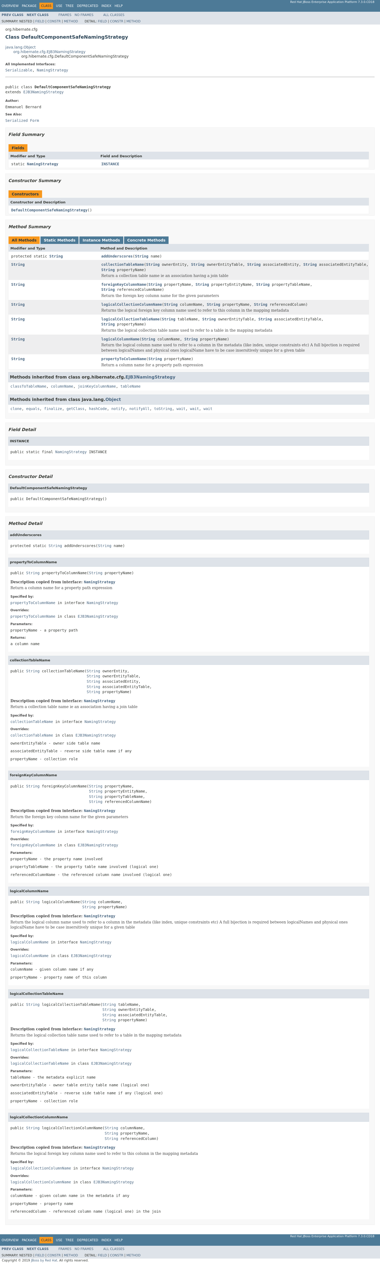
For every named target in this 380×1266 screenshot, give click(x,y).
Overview (10, 6)
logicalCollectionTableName (130, 319)
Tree (70, 6)
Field (39, 21)
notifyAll (139, 409)
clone (16, 409)
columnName (62, 386)
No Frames (84, 15)
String (56, 256)
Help (119, 6)
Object (113, 399)
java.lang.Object (20, 47)
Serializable (18, 70)
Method (71, 21)
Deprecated (87, 6)
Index (106, 6)
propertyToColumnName (123, 359)
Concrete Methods (146, 240)
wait (181, 409)
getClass (75, 409)
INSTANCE (110, 164)
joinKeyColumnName (97, 386)
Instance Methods (101, 240)
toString (163, 409)
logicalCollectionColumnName (131, 304)
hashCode (98, 409)
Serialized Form (22, 120)
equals (33, 409)
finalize (53, 409)
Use (59, 6)
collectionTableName (122, 264)
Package (29, 6)
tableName (130, 386)
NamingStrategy (52, 70)
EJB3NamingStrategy (43, 92)
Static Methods (59, 240)
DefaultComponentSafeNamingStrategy (49, 210)
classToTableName (28, 386)
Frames (65, 15)
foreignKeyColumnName (123, 284)
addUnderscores (117, 256)
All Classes (113, 15)
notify (118, 409)
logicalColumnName (120, 339)
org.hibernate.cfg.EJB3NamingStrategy (49, 52)
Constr (54, 21)
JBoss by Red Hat (44, 1260)
